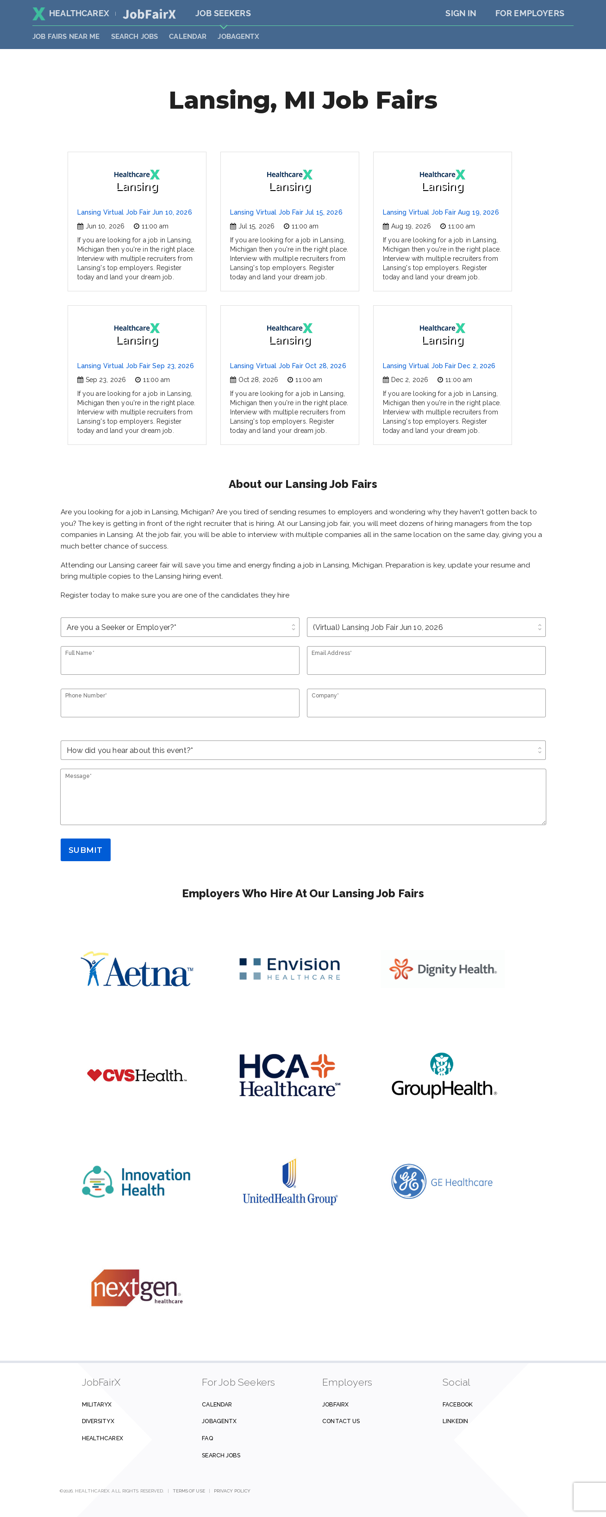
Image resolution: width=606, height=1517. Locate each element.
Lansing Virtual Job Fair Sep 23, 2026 (135, 366)
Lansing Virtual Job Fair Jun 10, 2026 (134, 212)
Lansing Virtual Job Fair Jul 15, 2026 (286, 212)
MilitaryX (97, 1404)
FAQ (207, 1438)
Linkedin (455, 1421)
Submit (85, 850)
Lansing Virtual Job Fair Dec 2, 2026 (439, 366)
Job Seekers (223, 13)
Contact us (341, 1421)
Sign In (460, 13)
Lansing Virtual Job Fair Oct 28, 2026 (288, 366)
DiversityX (98, 1421)
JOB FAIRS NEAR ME (66, 36)
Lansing (137, 181)
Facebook (458, 1404)
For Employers (529, 13)
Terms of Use (189, 1490)
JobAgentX (238, 36)
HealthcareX (70, 13)
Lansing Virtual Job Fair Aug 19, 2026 (441, 212)
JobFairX (335, 1404)
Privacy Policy (232, 1490)
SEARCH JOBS (134, 36)
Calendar (187, 36)
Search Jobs (221, 1455)
